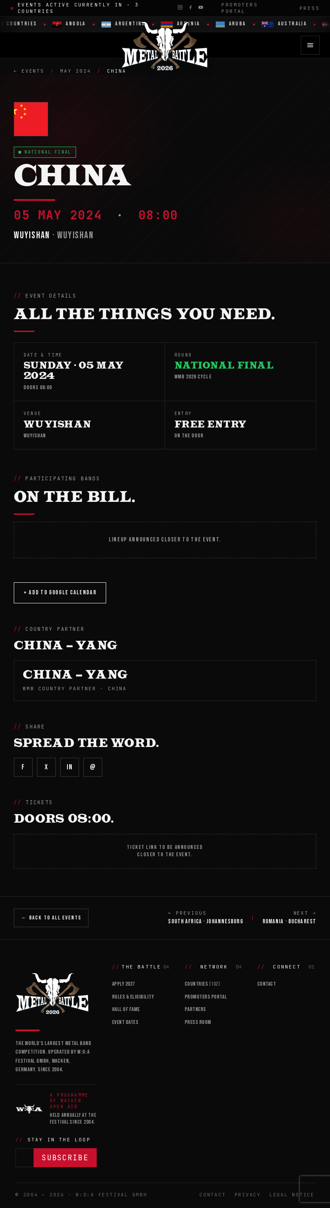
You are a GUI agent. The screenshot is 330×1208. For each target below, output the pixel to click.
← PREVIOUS (205, 918)
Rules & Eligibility (133, 996)
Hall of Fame (126, 1009)
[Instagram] (180, 7)
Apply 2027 (123, 984)
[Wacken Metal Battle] (56, 993)
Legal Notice (292, 1195)
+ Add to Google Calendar (60, 592)
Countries (202, 984)
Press (309, 8)
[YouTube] (200, 7)
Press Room (198, 1022)
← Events (29, 71)
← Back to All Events (51, 917)
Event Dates (125, 1022)
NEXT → (289, 918)
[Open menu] (310, 45)
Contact (266, 984)
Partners (195, 1009)
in (69, 767)
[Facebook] (190, 7)
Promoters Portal (239, 8)
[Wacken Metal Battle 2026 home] (165, 45)
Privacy (248, 1195)
